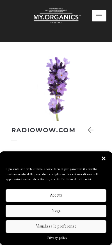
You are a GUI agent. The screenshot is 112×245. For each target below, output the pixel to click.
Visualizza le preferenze (56, 226)
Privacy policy (57, 238)
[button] (103, 158)
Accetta (56, 195)
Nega (56, 211)
